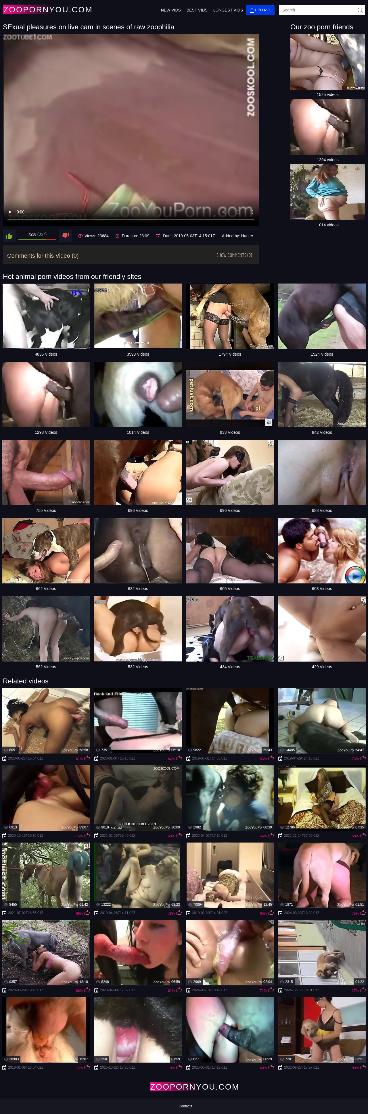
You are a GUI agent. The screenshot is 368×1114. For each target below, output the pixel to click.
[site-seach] (360, 10)
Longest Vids (228, 10)
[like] (9, 236)
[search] (322, 10)
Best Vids (197, 10)
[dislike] (65, 236)
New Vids (171, 10)
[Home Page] (37, 9)
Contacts (185, 1106)
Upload (260, 10)
